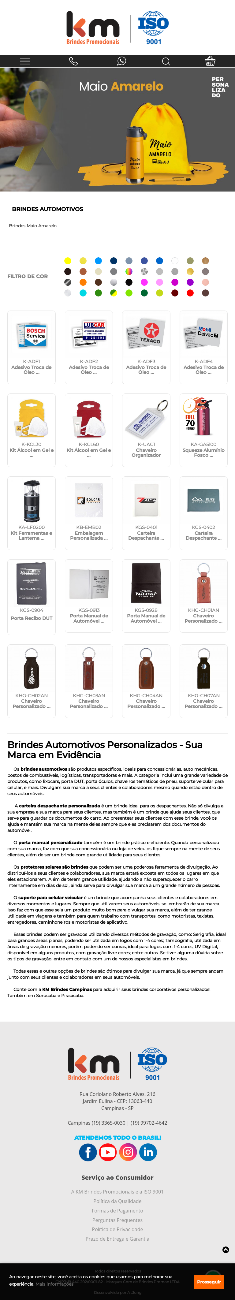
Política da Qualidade (117, 1201)
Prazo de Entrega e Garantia (117, 1238)
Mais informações (54, 1284)
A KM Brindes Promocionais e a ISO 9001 (117, 1191)
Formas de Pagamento (117, 1210)
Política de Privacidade (117, 1229)
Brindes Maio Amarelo (33, 226)
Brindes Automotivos (47, 209)
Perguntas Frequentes (117, 1220)
